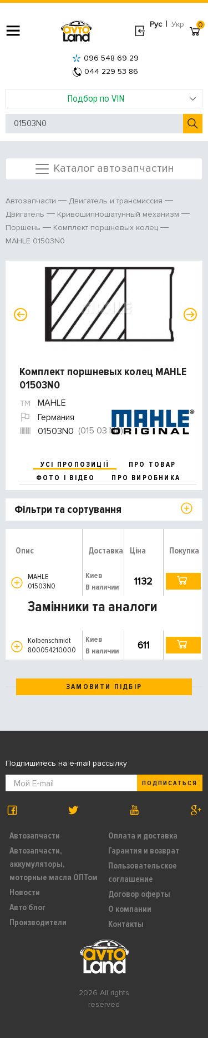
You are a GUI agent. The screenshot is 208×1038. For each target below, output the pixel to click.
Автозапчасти (34, 836)
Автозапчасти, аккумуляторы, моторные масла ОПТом (53, 864)
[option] (105, 308)
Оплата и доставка (142, 836)
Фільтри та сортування (67, 509)
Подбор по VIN (131, 98)
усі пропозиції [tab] (74, 464)
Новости (24, 892)
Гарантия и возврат (143, 851)
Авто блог (27, 907)
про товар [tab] (152, 464)
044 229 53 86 (105, 71)
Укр (177, 24)
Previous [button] (20, 314)
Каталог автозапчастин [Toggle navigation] (104, 169)
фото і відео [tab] (65, 477)
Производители (38, 922)
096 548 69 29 (105, 58)
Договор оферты (139, 894)
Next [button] (190, 314)
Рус (156, 24)
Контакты (126, 924)
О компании (129, 909)
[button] (17, 583)
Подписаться (169, 783)
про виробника (145, 477)
